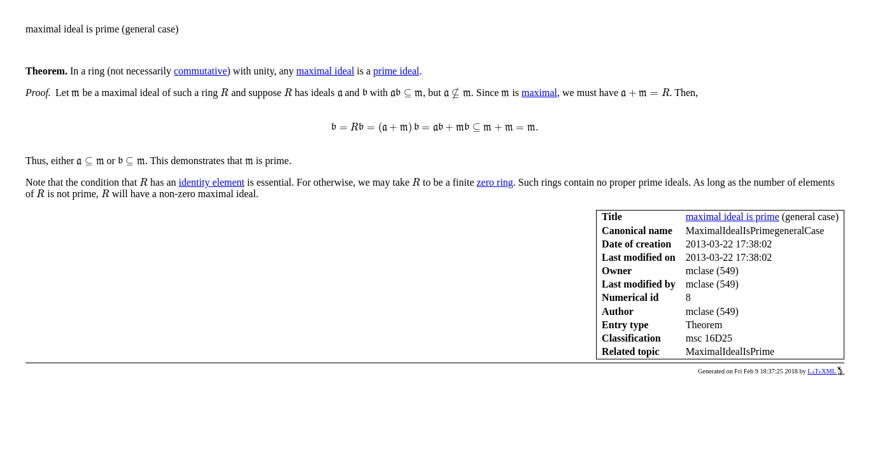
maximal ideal (325, 71)
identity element (212, 182)
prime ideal (396, 71)
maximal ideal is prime (732, 216)
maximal (539, 92)
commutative (200, 71)
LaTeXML (825, 371)
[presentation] (75, 93)
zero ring (495, 182)
